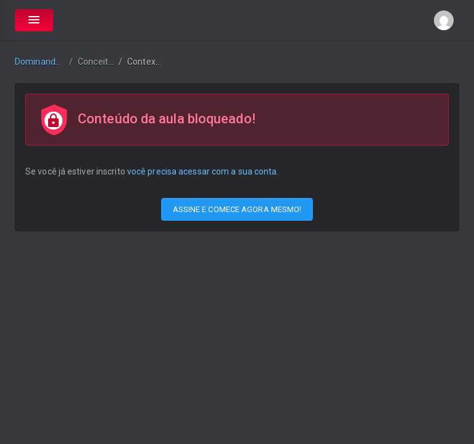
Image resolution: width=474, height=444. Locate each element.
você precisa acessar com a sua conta (202, 171)
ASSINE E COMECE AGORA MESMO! (237, 209)
